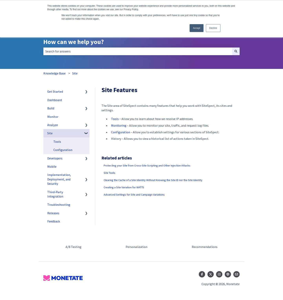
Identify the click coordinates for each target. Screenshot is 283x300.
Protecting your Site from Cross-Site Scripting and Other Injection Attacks (147, 165)
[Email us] (236, 274)
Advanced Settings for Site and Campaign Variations (134, 194)
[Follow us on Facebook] (202, 274)
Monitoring (118, 125)
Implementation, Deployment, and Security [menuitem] (59, 179)
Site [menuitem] (50, 133)
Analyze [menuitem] (52, 125)
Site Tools (109, 173)
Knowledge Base (54, 73)
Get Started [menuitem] (55, 91)
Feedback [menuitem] (53, 221)
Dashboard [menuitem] (54, 100)
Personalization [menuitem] (136, 247)
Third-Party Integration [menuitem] (55, 194)
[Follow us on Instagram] (219, 274)
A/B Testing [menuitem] (73, 247)
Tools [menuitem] (57, 142)
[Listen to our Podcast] (228, 274)
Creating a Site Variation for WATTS (124, 187)
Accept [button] (196, 28)
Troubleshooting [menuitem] (58, 205)
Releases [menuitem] (53, 213)
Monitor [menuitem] (52, 117)
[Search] (236, 51)
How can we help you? (73, 42)
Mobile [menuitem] (52, 166)
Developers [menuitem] (54, 158)
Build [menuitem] (50, 108)
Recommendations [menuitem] (204, 247)
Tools (115, 119)
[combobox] (137, 51)
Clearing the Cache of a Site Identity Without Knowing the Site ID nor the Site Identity (153, 180)
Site (75, 73)
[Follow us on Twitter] (210, 274)
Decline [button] (213, 28)
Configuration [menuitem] (62, 150)
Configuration (120, 132)
